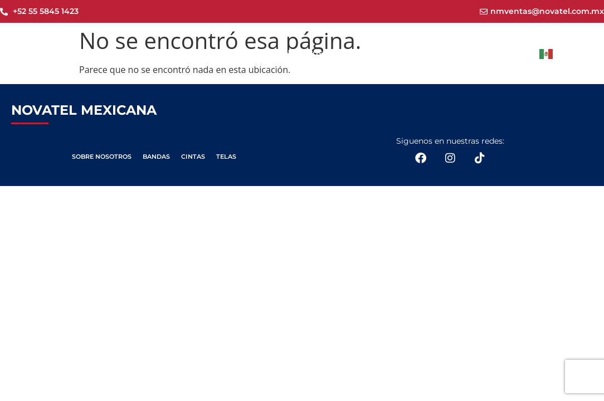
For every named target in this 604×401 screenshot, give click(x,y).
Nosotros (303, 52)
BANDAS (156, 156)
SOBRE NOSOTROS (101, 156)
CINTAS (193, 156)
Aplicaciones (454, 53)
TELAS (226, 156)
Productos (372, 53)
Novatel (244, 52)
